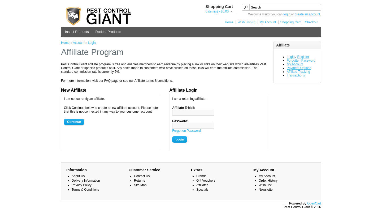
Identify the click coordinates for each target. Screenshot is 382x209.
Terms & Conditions (85, 189)
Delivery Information (86, 180)
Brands (201, 176)
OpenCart (314, 203)
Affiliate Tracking (298, 72)
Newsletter (266, 189)
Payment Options (299, 68)
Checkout (311, 22)
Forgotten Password (301, 60)
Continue (74, 122)
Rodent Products (108, 32)
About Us (78, 176)
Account (78, 43)
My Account (268, 22)
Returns (139, 180)
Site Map (140, 185)
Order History (268, 180)
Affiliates (202, 185)
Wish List (265, 185)
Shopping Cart (290, 22)
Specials (202, 189)
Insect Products (77, 32)
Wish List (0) (246, 22)
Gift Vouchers (205, 180)
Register (303, 57)
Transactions (296, 75)
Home (229, 22)
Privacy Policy (82, 185)
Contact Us (142, 176)
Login (290, 57)
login (287, 14)
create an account (307, 14)
